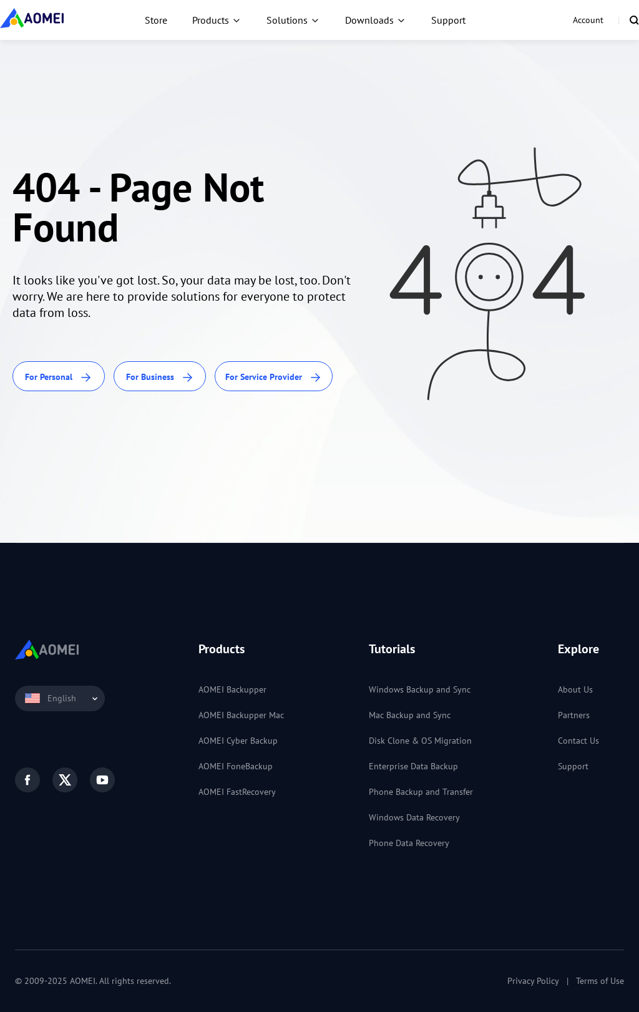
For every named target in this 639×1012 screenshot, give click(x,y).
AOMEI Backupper (232, 689)
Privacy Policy (533, 980)
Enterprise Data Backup (413, 766)
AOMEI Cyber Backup (238, 740)
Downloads (369, 20)
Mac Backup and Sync (410, 715)
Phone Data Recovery (409, 843)
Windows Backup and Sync (420, 689)
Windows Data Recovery (414, 817)
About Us (575, 689)
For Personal (58, 377)
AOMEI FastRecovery (237, 791)
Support (448, 20)
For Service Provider (273, 377)
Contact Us (578, 740)
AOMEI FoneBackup (235, 766)
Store (156, 20)
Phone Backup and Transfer (421, 791)
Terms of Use (600, 980)
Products (210, 20)
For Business (160, 377)
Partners (574, 715)
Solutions (287, 20)
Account (588, 20)
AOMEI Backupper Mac (241, 715)
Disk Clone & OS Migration (420, 740)
